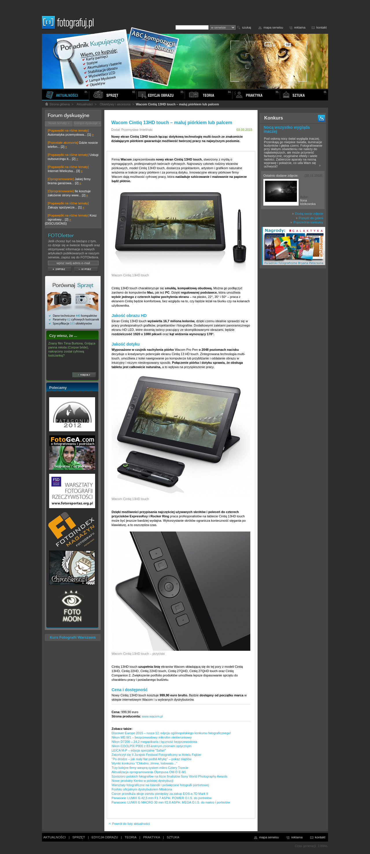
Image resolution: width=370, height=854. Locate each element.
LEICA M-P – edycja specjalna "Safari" (139, 750)
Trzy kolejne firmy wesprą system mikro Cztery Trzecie (150, 767)
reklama (299, 27)
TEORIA (130, 837)
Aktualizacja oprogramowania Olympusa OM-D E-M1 (149, 772)
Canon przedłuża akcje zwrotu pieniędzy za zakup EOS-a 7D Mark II (160, 793)
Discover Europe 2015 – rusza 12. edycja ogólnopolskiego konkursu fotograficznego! (171, 733)
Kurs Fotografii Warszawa (73, 637)
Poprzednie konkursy (306, 222)
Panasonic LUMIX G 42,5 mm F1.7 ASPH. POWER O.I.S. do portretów (162, 798)
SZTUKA (173, 837)
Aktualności (85, 104)
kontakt (322, 27)
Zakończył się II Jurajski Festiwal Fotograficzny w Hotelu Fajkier (156, 754)
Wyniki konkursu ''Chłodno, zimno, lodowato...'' (144, 763)
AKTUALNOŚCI (54, 837)
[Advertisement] (293, 362)
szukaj (246, 27)
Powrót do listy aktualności (129, 823)
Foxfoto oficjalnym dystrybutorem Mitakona (142, 789)
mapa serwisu (273, 27)
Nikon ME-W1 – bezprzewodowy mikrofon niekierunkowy (152, 737)
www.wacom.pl (152, 716)
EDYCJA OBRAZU (105, 837)
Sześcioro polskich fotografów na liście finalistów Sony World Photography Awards (169, 776)
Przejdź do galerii (309, 218)
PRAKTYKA (151, 837)
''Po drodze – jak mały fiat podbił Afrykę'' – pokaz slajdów (151, 759)
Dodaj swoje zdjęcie (307, 213)
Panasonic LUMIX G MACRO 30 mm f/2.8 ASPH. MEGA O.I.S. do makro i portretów (171, 802)
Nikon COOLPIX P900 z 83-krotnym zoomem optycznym (151, 746)
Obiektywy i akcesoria (115, 104)
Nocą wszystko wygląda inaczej (287, 129)
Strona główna (57, 104)
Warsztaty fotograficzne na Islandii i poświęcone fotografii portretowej (160, 785)
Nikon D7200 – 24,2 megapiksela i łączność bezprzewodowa (154, 741)
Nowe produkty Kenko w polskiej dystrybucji (142, 780)
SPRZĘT (79, 837)
